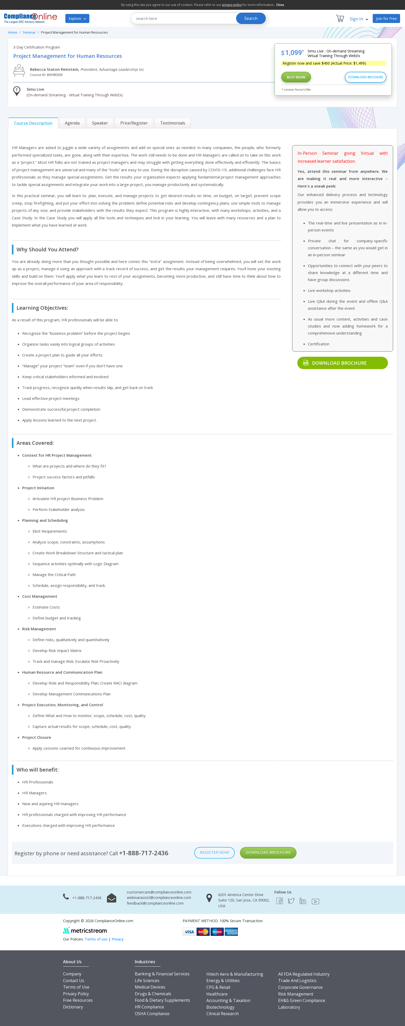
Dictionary (73, 1007)
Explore (77, 18)
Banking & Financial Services (162, 974)
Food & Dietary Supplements (162, 1000)
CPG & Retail (218, 987)
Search (251, 18)
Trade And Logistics (297, 980)
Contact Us (73, 980)
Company (72, 974)
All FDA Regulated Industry (304, 974)
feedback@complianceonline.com (155, 903)
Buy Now (296, 77)
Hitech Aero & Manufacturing (234, 974)
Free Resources (78, 1000)
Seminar (29, 32)
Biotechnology (220, 1007)
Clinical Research (222, 1013)
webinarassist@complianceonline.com (159, 897)
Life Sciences (147, 980)
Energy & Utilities (223, 980)
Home (12, 32)
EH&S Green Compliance (301, 1000)
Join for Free (386, 18)
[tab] (33, 123)
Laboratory (289, 1007)
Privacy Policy (76, 994)
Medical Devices (150, 987)
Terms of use (96, 939)
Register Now (214, 852)
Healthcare (217, 994)
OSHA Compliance (152, 1013)
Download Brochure (365, 77)
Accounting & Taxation (228, 1000)
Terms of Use (76, 987)
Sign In (359, 19)
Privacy (117, 939)
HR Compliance (149, 1007)
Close (280, 5)
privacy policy (232, 5)
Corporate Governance (300, 987)
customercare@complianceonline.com (159, 892)
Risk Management (295, 994)
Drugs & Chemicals (153, 994)
